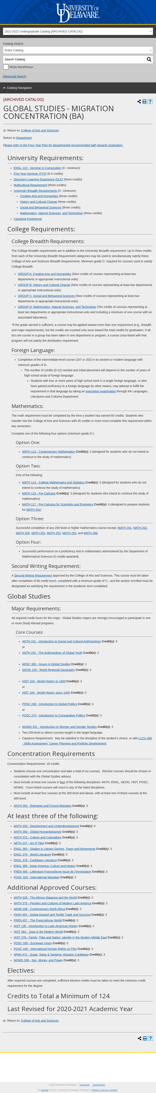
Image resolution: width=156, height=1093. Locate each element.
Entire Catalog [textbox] (14, 50)
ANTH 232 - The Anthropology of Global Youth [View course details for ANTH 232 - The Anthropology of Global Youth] (52, 652)
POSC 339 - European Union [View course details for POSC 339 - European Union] (33, 943)
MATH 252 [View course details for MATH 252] (54, 533)
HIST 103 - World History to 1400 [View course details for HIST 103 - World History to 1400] (44, 681)
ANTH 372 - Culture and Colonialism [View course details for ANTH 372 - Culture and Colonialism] (37, 837)
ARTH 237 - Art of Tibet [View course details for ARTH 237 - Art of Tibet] (29, 843)
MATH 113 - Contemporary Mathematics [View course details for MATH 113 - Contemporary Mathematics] (48, 451)
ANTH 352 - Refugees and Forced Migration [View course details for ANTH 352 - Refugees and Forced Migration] (42, 805)
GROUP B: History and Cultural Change (44, 285)
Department (23, 138)
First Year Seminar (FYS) (30, 173)
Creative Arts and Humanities (39, 196)
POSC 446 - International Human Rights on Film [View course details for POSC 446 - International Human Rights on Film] (45, 949)
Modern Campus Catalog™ (105, 1090)
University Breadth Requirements (35, 190)
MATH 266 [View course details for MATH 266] (91, 533)
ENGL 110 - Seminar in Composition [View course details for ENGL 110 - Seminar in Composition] (37, 168)
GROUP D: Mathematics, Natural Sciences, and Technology (57, 307)
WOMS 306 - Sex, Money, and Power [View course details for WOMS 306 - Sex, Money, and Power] (38, 960)
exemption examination (101, 391)
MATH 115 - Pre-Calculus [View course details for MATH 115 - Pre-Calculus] (38, 493)
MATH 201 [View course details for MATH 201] (125, 528)
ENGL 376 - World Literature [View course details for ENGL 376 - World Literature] (32, 854)
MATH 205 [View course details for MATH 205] (23, 533)
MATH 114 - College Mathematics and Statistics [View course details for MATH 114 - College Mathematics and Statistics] (53, 482)
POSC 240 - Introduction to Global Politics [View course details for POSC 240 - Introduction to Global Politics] (49, 704)
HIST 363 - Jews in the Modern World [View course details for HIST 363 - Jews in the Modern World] (38, 931)
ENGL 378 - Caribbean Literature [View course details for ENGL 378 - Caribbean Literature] (35, 860)
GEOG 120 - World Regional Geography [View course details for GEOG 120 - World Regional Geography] (48, 670)
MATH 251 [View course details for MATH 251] (38, 533)
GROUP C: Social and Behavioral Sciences (46, 296)
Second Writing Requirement (33, 575)
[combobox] (78, 31)
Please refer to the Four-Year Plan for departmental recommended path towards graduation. (63, 145)
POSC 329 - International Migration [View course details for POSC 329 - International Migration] (37, 877)
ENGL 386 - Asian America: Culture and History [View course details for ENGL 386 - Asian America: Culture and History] (45, 866)
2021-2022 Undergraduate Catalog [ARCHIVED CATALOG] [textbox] (43, 31)
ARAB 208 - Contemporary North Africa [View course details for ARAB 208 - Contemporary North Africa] (39, 909)
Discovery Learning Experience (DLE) (38, 179)
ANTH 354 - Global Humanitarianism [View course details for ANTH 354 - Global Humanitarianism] (38, 831)
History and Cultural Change (38, 201)
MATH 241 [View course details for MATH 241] (33, 509)
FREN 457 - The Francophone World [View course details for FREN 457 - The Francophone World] (38, 920)
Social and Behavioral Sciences (40, 207)
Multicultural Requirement (30, 185)
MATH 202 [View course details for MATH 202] (140, 528)
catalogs (44, 1090)
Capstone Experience (28, 219)
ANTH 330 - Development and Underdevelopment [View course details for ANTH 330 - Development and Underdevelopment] (46, 826)
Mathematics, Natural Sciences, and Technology (51, 213)
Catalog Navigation (19, 87)
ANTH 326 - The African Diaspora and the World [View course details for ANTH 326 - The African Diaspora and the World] (45, 897)
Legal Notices (98, 1085)
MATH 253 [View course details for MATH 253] (69, 533)
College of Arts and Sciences (40, 130)
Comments (84, 1085)
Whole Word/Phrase (21, 67)
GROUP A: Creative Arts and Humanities (44, 274)
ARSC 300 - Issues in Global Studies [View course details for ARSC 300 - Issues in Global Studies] (46, 664)
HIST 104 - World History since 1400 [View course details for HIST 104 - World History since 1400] (46, 692)
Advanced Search (14, 76)
